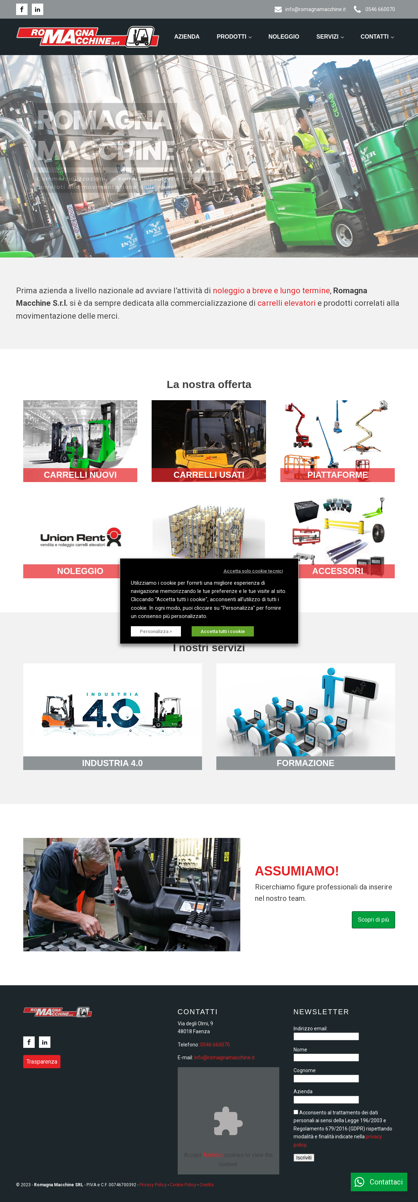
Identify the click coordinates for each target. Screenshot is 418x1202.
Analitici (212, 1155)
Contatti (374, 37)
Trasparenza (41, 1061)
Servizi (327, 37)
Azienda (187, 37)
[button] (379, 1182)
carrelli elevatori (286, 303)
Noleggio (284, 37)
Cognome (305, 1070)
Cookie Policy (183, 1184)
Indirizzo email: (311, 1028)
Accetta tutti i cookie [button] (223, 631)
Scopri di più (373, 919)
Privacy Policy (153, 1184)
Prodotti (231, 37)
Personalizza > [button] (156, 631)
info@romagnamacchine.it (224, 1057)
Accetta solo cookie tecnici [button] (253, 570)
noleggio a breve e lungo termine (271, 290)
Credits (207, 1184)
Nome (300, 1050)
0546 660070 (215, 1045)
